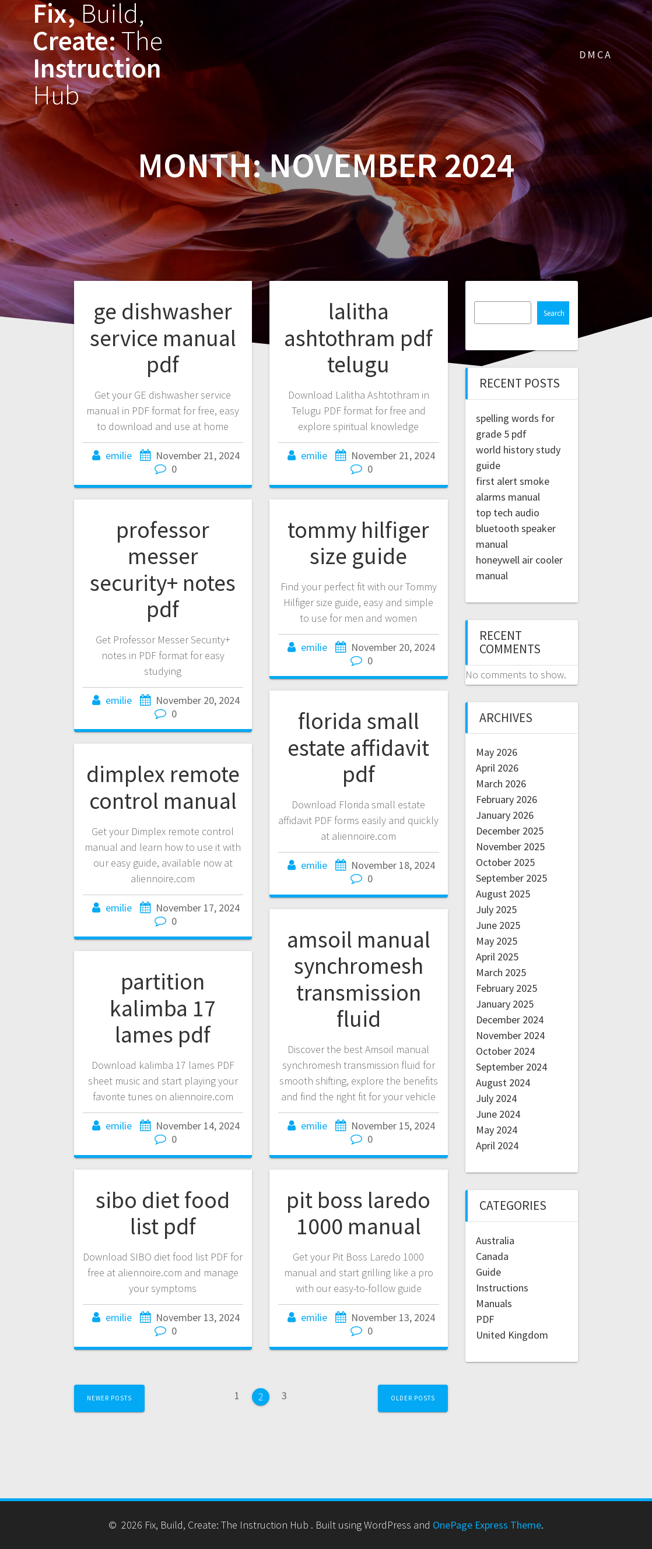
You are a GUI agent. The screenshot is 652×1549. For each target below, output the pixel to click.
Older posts (413, 1398)
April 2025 (497, 956)
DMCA (595, 54)
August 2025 (503, 893)
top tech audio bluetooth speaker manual (516, 528)
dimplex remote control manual (163, 787)
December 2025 (510, 830)
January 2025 (505, 1004)
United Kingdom (512, 1335)
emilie (119, 455)
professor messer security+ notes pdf (163, 569)
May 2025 (496, 941)
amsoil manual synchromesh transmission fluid (358, 979)
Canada (492, 1256)
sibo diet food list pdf (163, 1213)
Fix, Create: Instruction (98, 54)
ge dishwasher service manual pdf (163, 338)
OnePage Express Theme (487, 1525)
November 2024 (510, 1035)
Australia (495, 1240)
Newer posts (109, 1398)
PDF (485, 1319)
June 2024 (498, 1114)
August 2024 (503, 1082)
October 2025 (505, 862)
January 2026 (505, 815)
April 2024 (497, 1145)
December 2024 (510, 1019)
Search (554, 313)
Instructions (502, 1287)
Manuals (494, 1303)
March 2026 (501, 783)
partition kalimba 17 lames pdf (163, 1008)
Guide (488, 1272)
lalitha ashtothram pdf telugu (358, 338)
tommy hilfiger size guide (358, 543)
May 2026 (496, 752)
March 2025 (501, 972)
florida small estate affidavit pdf (358, 747)
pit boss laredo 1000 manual (358, 1213)
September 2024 (511, 1066)
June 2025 (498, 925)
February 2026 (506, 799)
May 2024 (496, 1129)
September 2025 (511, 878)
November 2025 (510, 846)
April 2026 (497, 767)
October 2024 (505, 1051)
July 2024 (496, 1098)
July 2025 (496, 909)
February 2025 (506, 988)
